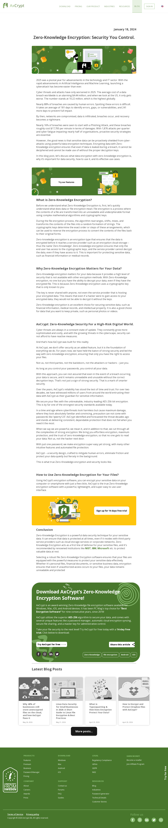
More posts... (84, 731)
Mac (59, 764)
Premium (27, 764)
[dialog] (162, 822)
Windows (62, 760)
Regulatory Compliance (102, 760)
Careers (27, 789)
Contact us (62, 786)
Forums (61, 789)
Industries (96, 789)
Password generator (100, 793)
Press (26, 797)
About (26, 786)
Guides (61, 797)
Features (27, 760)
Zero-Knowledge (92, 654)
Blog (94, 786)
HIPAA (94, 764)
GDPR (94, 768)
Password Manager (32, 772)
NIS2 (94, 772)
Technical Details (99, 797)
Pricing (26, 776)
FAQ (59, 793)
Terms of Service (15, 814)
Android (124, 654)
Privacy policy (32, 814)
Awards (27, 793)
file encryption (110, 654)
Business (27, 768)
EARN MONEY (133, 756)
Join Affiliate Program (135, 764)
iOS (133, 654)
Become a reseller (134, 760)
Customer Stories (99, 801)
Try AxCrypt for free (52, 644)
